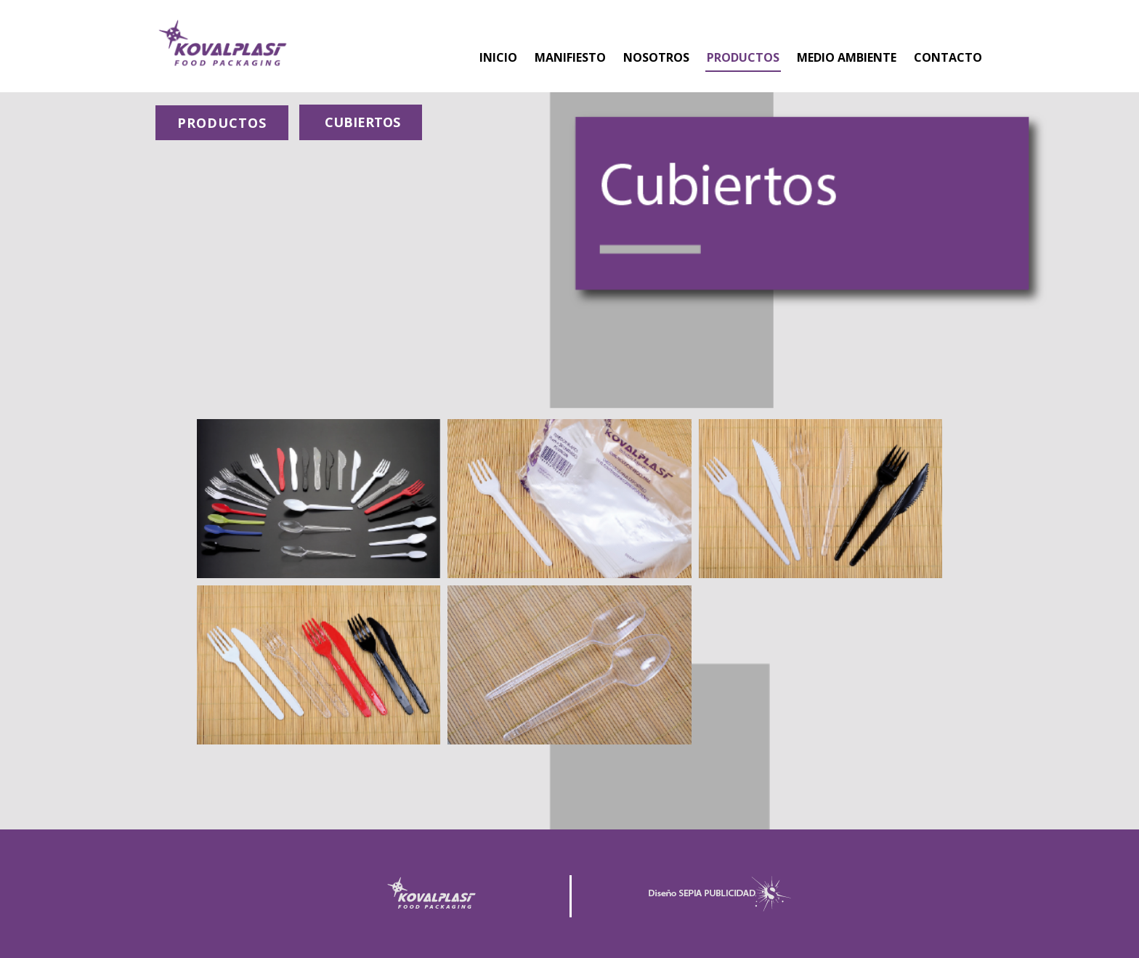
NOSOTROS (656, 57)
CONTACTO (948, 57)
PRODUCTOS (743, 57)
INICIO (498, 57)
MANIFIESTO (570, 57)
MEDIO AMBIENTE (846, 57)
